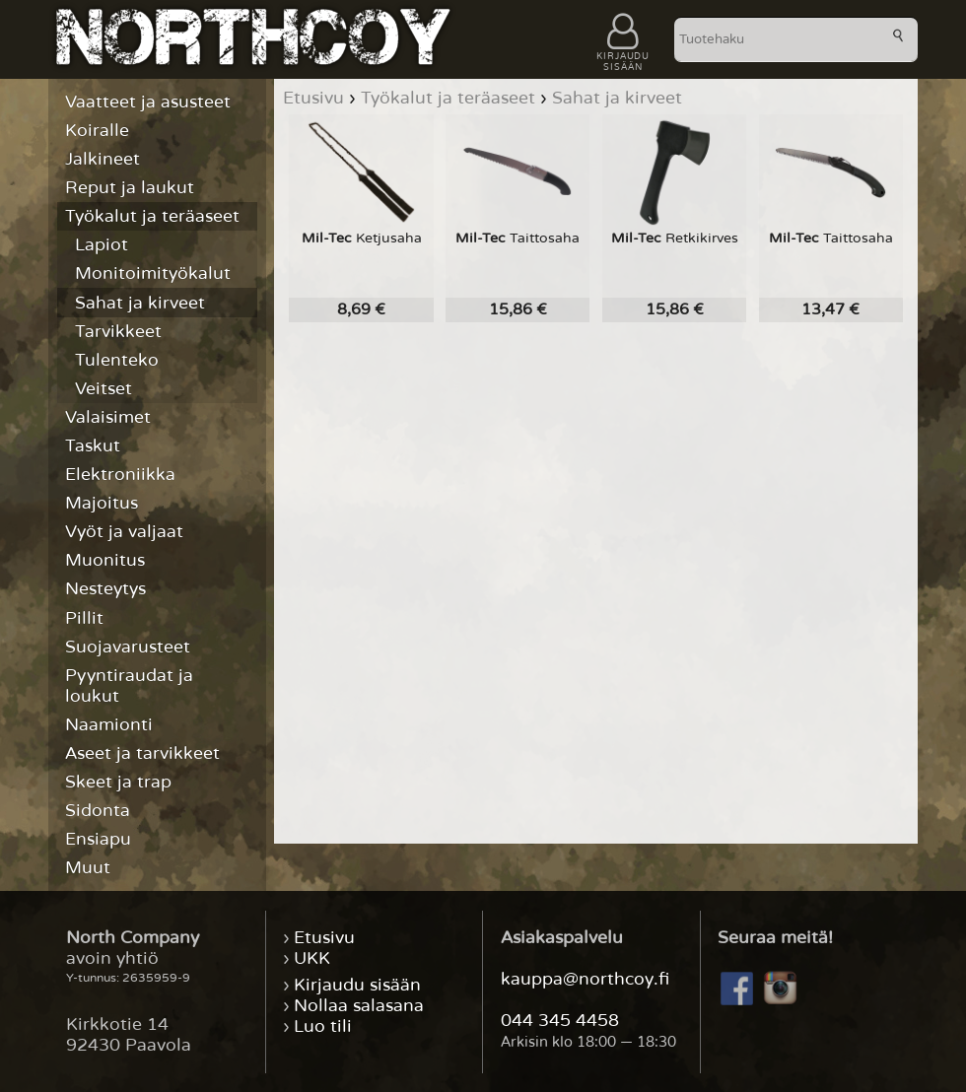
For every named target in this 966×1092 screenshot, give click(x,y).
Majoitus (101, 503)
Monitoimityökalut (153, 273)
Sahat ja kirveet (140, 303)
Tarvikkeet (118, 331)
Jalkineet (102, 159)
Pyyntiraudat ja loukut (129, 686)
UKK (312, 958)
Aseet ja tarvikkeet (142, 753)
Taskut (92, 446)
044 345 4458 (560, 1020)
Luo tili (323, 1026)
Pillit (84, 618)
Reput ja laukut (129, 187)
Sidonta (97, 810)
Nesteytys (105, 589)
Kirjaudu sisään (357, 985)
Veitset (103, 388)
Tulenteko (117, 360)
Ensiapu (98, 839)
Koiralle (97, 130)
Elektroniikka (120, 474)
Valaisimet (108, 417)
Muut (87, 867)
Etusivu (324, 937)
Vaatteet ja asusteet (148, 102)
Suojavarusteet (127, 647)
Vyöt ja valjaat (124, 531)
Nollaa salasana (359, 1005)
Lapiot (101, 245)
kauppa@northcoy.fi (585, 979)
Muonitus (105, 560)
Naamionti (109, 725)
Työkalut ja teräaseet (152, 216)
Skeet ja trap (118, 782)
